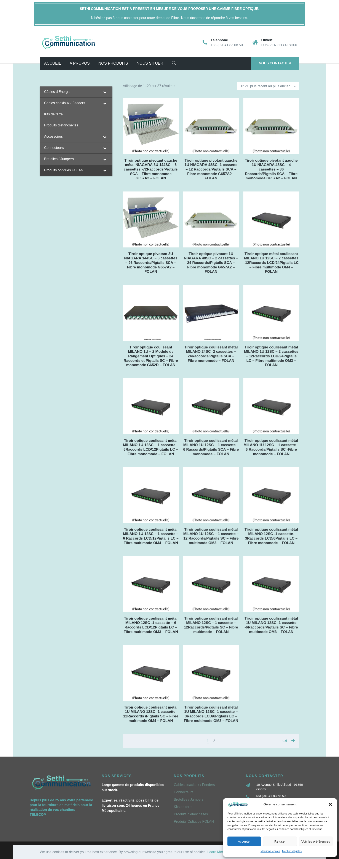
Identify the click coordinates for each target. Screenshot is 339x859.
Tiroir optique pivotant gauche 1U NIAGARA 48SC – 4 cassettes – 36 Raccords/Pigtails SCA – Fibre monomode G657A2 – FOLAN (271, 169)
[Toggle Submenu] (104, 91)
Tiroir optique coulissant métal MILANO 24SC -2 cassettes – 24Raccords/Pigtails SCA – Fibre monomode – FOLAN (211, 354)
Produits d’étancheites (191, 814)
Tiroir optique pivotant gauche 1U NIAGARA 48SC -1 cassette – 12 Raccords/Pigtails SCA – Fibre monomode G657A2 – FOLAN (210, 169)
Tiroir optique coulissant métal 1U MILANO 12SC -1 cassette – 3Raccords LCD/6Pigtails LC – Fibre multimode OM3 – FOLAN (211, 714)
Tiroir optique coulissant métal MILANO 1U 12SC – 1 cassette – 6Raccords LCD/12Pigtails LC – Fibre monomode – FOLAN (150, 447)
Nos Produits (113, 63)
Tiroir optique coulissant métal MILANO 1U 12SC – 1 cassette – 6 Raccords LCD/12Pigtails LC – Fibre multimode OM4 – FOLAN (151, 536)
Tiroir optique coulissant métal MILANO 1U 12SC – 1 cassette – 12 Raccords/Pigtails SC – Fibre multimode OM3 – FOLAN (210, 536)
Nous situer (150, 63)
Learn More (216, 852)
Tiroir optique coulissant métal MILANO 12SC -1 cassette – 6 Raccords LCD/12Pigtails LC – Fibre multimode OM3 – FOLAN (151, 625)
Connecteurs (183, 792)
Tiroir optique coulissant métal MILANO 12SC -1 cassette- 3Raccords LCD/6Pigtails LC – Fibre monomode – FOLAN (271, 536)
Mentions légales (270, 851)
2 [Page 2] (214, 741)
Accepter (244, 841)
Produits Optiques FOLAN (194, 821)
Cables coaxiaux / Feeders (194, 785)
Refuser (280, 841)
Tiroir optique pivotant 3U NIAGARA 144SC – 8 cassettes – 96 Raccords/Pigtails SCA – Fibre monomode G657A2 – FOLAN (150, 263)
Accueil (52, 63)
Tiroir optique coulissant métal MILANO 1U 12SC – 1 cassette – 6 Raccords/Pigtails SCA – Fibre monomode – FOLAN (211, 447)
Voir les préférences (315, 841)
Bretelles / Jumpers (188, 799)
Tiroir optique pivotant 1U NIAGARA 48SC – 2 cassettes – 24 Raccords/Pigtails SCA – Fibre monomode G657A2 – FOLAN (211, 263)
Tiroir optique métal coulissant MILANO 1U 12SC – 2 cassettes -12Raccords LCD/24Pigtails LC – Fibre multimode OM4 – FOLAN (271, 263)
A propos (80, 63)
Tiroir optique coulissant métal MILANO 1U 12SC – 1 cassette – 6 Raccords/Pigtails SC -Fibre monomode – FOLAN (271, 447)
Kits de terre (183, 807)
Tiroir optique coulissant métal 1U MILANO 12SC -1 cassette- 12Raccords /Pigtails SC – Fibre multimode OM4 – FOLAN (150, 714)
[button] (330, 804)
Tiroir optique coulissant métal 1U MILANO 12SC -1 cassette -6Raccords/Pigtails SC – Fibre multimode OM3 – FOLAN (271, 625)
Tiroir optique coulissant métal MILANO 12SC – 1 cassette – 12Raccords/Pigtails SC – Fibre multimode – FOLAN (211, 625)
